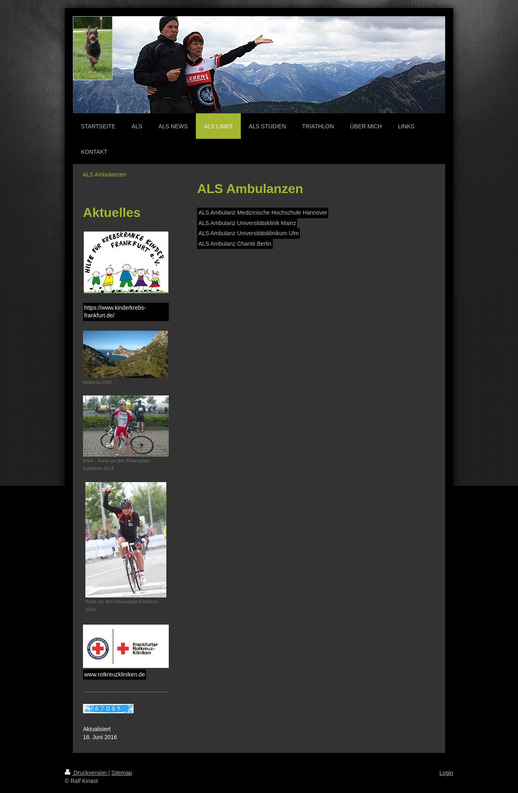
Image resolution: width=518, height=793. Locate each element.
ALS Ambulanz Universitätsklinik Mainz (247, 223)
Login (446, 773)
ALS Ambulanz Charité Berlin (235, 243)
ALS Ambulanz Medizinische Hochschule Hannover (262, 212)
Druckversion (86, 773)
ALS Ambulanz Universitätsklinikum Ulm (248, 233)
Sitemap (121, 773)
